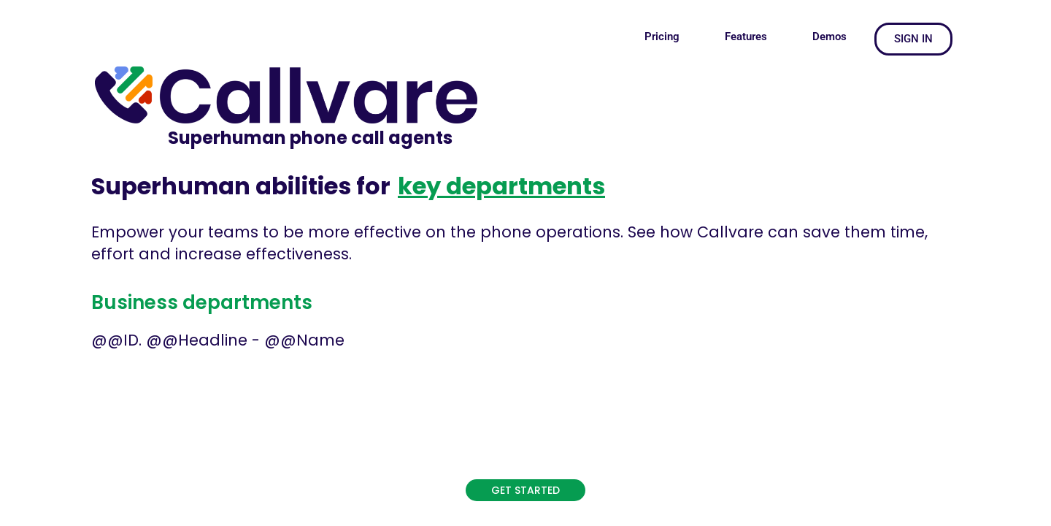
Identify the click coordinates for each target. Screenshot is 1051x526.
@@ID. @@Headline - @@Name (217, 340)
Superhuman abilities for (240, 185)
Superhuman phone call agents (310, 138)
